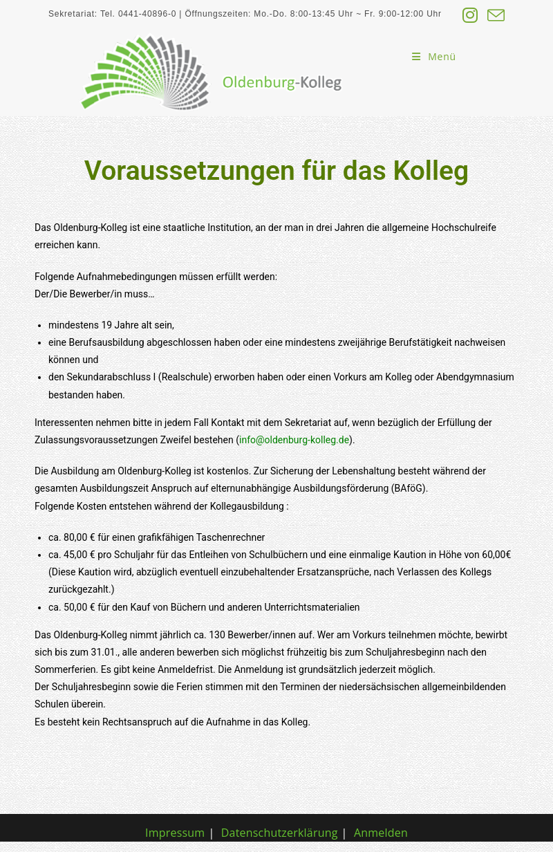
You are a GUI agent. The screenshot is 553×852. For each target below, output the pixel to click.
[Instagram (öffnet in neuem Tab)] (470, 15)
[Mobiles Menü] (434, 56)
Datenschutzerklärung (279, 832)
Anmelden (381, 832)
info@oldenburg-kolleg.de (294, 439)
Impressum (175, 832)
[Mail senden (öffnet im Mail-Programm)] (494, 15)
